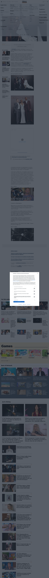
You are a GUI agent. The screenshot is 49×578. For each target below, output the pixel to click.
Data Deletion (20, 304)
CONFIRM (19, 301)
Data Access (24, 304)
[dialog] (24, 289)
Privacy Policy (28, 304)
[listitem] (24, 286)
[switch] (34, 288)
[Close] (37, 273)
